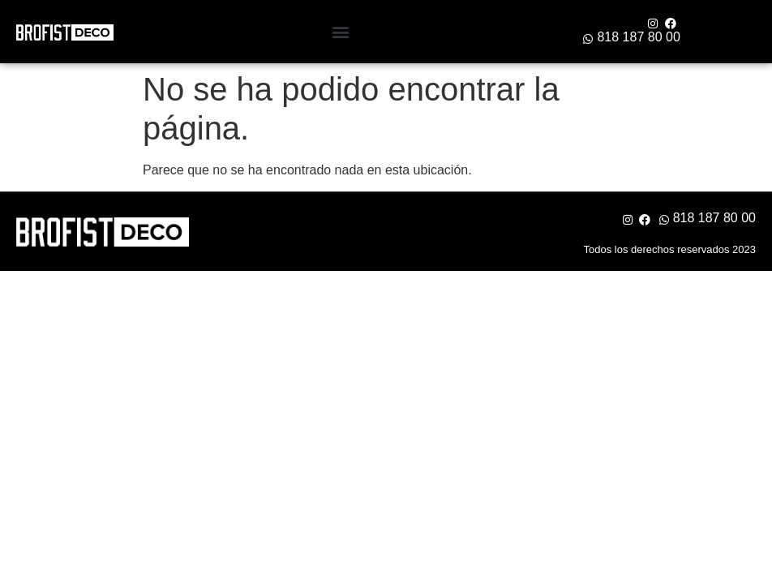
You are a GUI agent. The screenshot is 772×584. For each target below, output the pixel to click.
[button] (341, 32)
